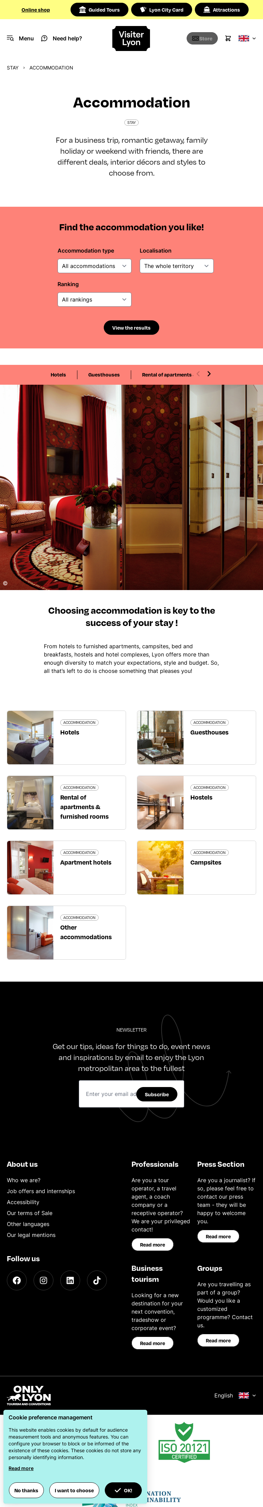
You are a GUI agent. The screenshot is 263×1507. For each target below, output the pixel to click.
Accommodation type (86, 250)
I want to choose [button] (74, 1490)
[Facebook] (17, 1280)
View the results (131, 327)
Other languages (28, 1224)
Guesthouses (104, 374)
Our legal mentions (31, 1234)
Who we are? (23, 1180)
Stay (12, 68)
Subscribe (157, 1094)
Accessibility (23, 1202)
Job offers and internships (41, 1191)
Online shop (36, 9)
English (235, 1395)
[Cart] (228, 38)
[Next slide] (208, 373)
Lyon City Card (162, 9)
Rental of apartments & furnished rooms (189, 374)
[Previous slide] (198, 373)
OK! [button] (123, 1490)
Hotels (58, 374)
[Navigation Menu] (20, 38)
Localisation (156, 250)
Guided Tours (99, 9)
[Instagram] (43, 1280)
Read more (152, 1244)
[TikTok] (97, 1280)
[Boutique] (197, 38)
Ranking (68, 284)
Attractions (221, 9)
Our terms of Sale (29, 1213)
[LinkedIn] (70, 1280)
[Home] (131, 38)
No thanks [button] (26, 1490)
